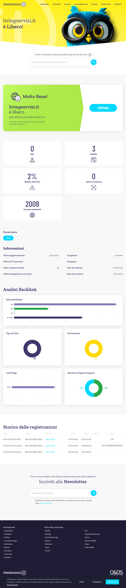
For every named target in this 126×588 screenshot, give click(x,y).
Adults (47, 530)
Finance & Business (92, 534)
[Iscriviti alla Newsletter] (94, 493)
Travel (47, 550)
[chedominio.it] (14, 4)
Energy (47, 534)
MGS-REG (50, 439)
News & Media (90, 540)
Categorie (56, 4)
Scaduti (67, 4)
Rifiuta (81, 582)
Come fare (7, 554)
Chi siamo (7, 550)
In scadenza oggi (10, 540)
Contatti (117, 4)
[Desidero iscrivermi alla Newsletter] (32, 500)
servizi (8, 238)
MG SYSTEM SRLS (34, 439)
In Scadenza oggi (81, 4)
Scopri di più (12, 584)
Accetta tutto (112, 582)
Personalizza (97, 582)
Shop (86, 544)
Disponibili (44, 4)
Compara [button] (103, 108)
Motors (47, 540)
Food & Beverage (51, 537)
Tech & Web (89, 547)
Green (87, 537)
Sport (46, 547)
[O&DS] (116, 572)
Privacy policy (45, 503)
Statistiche (105, 4)
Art (86, 530)
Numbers (48, 544)
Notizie (94, 4)
